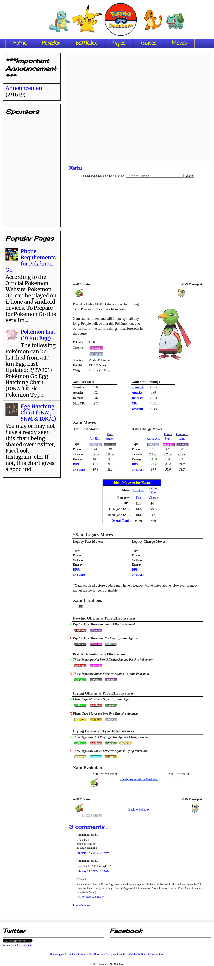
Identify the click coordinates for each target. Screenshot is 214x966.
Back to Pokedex (138, 809)
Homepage (56, 954)
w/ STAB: (79, 469)
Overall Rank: (121, 520)
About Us (70, 954)
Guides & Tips (137, 954)
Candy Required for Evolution (139, 779)
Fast (138, 497)
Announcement (24, 88)
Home (19, 43)
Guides (148, 43)
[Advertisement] (138, 105)
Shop (161, 954)
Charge (153, 497)
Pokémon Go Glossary (90, 954)
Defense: (137, 398)
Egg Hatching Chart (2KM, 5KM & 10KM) (38, 412)
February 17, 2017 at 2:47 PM (93, 852)
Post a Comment (82, 905)
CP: (134, 403)
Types (118, 43)
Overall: (137, 408)
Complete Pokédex (116, 954)
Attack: (137, 392)
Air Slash (95, 438)
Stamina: (138, 387)
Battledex (86, 43)
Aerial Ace (153, 438)
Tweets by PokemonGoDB (17, 945)
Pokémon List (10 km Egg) (38, 335)
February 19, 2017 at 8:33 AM (93, 871)
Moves (179, 43)
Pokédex (51, 43)
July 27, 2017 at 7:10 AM (90, 897)
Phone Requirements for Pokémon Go (30, 260)
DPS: (76, 464)
